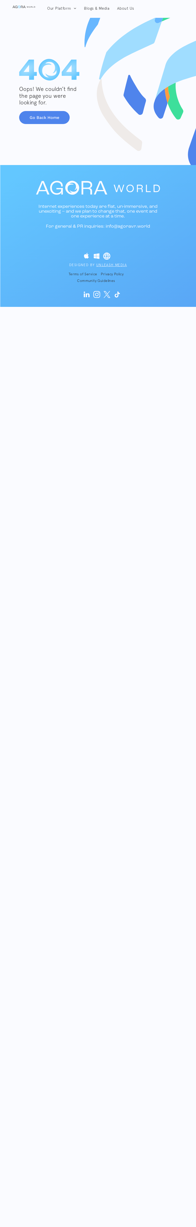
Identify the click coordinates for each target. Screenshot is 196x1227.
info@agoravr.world (128, 226)
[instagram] (97, 295)
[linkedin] (86, 295)
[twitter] (107, 295)
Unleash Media (111, 265)
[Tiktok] (117, 295)
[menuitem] (61, 8)
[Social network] (86, 256)
